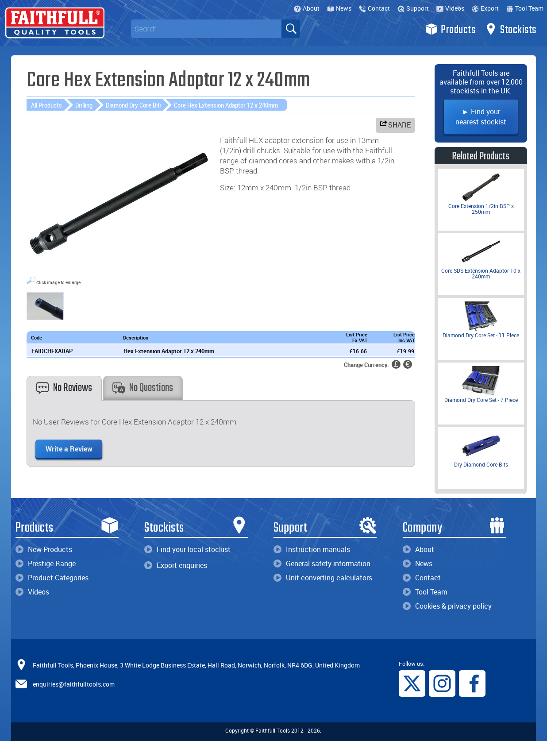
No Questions (142, 388)
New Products (43, 549)
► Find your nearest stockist (480, 117)
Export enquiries (175, 565)
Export (485, 8)
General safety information (322, 563)
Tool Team (524, 8)
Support (413, 8)
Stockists (510, 29)
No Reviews (64, 388)
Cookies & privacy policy (447, 606)
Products (450, 29)
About (307, 8)
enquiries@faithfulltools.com (74, 683)
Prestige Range (45, 563)
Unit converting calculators (323, 578)
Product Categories (52, 578)
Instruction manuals (312, 549)
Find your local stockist (187, 549)
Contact (374, 8)
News (339, 8)
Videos (450, 8)
